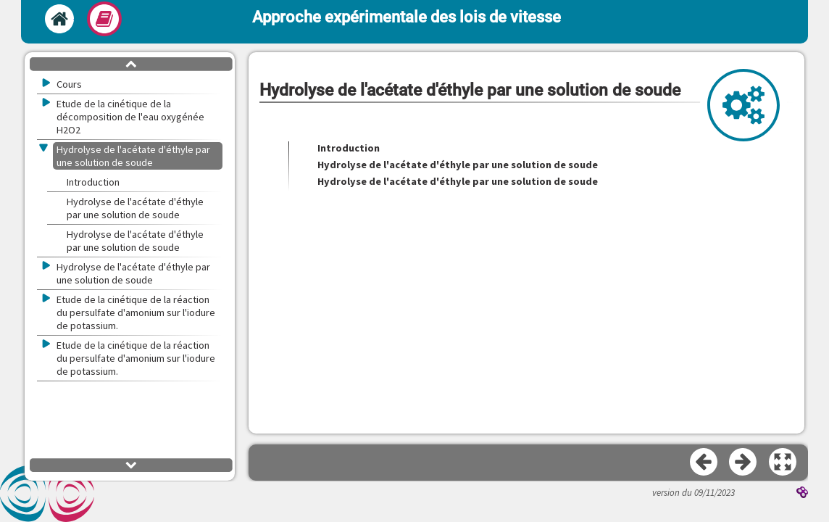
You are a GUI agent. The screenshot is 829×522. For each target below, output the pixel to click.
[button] (783, 462)
